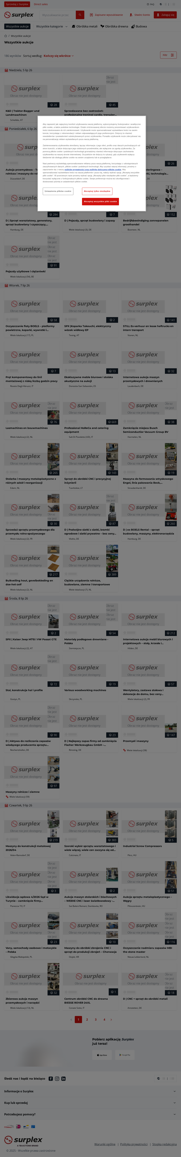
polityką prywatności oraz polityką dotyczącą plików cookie (93, 169)
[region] (91, 163)
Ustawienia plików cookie (58, 191)
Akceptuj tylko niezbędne (97, 191)
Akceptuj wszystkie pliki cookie (100, 201)
